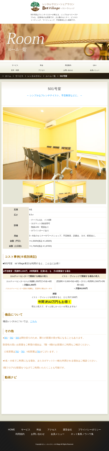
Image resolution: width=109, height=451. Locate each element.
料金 (41, 65)
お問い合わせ (68, 70)
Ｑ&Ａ (95, 65)
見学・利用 (15, 70)
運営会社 (67, 429)
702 (17, 351)
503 (17, 338)
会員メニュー (94, 70)
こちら (33, 321)
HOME (11, 429)
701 (38, 351)
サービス (15, 65)
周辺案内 (68, 65)
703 (22, 351)
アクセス (41, 70)
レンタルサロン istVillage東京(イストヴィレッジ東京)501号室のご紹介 (53, 6)
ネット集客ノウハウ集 (82, 434)
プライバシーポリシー (89, 429)
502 (11, 338)
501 (6, 338)
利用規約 (20, 434)
